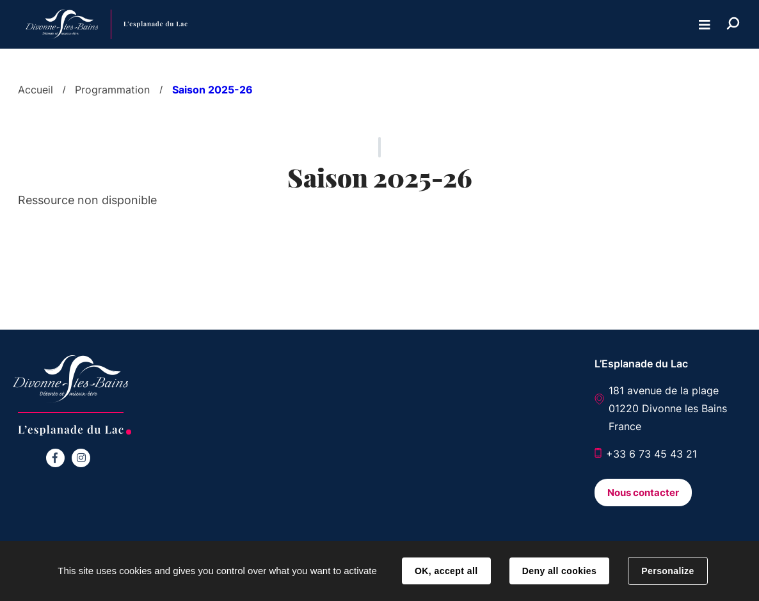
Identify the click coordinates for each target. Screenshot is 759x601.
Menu (704, 24)
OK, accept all (446, 571)
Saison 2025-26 (212, 89)
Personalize (667, 571)
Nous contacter (643, 492)
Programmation (112, 89)
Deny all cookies (559, 571)
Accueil (35, 89)
